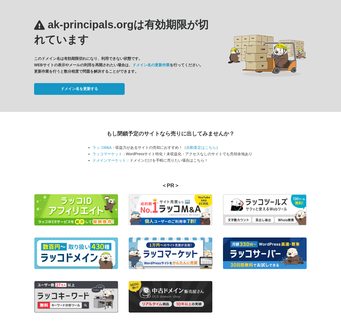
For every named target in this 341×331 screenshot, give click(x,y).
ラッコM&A (102, 147)
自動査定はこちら (201, 147)
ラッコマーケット (107, 154)
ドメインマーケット (109, 160)
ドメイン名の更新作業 (151, 65)
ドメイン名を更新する (79, 89)
